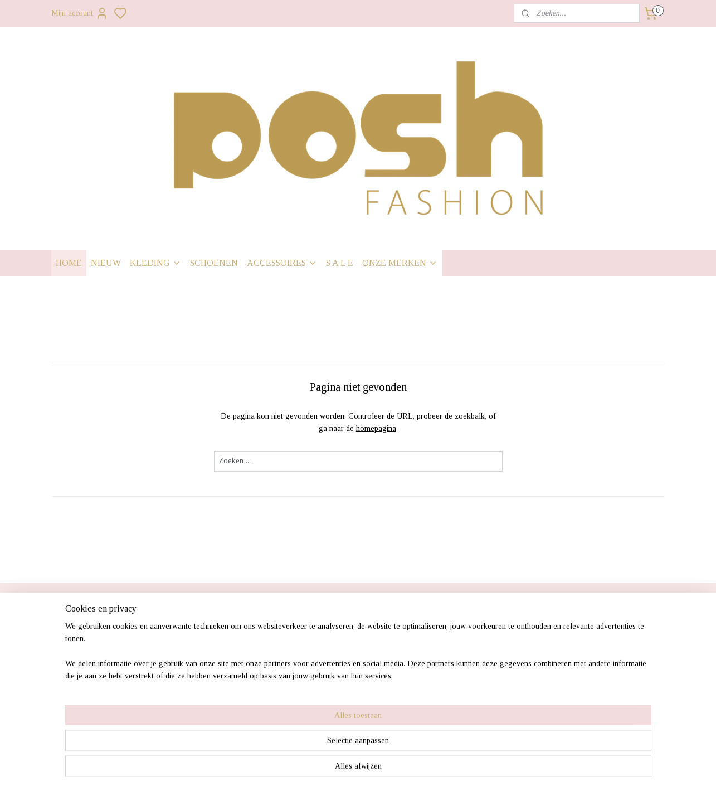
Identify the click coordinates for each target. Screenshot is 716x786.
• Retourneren (82, 676)
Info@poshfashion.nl (584, 676)
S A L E (339, 263)
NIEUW (106, 263)
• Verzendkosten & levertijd (107, 633)
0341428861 (569, 690)
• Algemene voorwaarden (103, 719)
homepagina (375, 428)
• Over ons (76, 705)
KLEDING (155, 263)
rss (418, 765)
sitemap (401, 765)
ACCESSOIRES (282, 263)
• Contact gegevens (92, 690)
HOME (69, 263)
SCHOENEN (214, 263)
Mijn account (80, 13)
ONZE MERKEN (399, 263)
